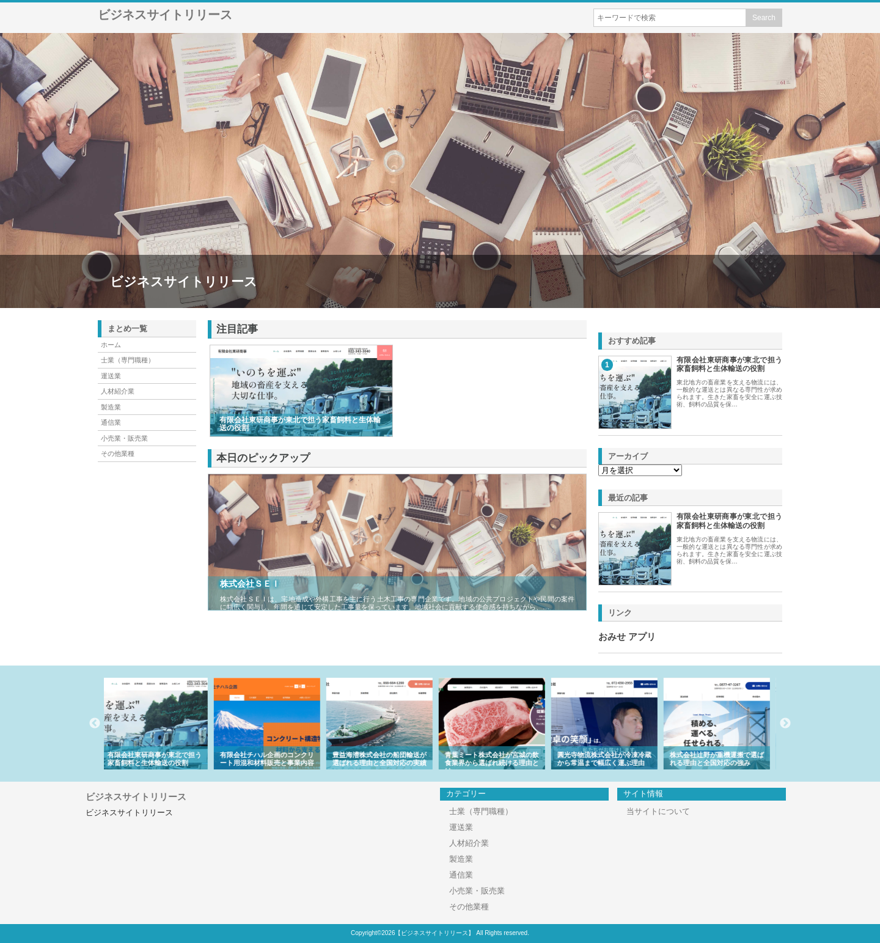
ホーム (111, 344)
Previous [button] (95, 723)
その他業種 (117, 453)
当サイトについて (658, 811)
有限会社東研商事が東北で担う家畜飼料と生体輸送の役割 (729, 364)
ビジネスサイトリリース (165, 14)
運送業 (111, 376)
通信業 (111, 422)
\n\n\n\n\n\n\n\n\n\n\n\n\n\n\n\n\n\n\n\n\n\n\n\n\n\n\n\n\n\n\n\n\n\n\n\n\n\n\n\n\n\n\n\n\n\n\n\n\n (640, 470)
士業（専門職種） (128, 360)
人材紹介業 (117, 391)
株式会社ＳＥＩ (250, 584)
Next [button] (785, 723)
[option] (160, 723)
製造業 (111, 407)
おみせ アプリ (627, 637)
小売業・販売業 (124, 438)
